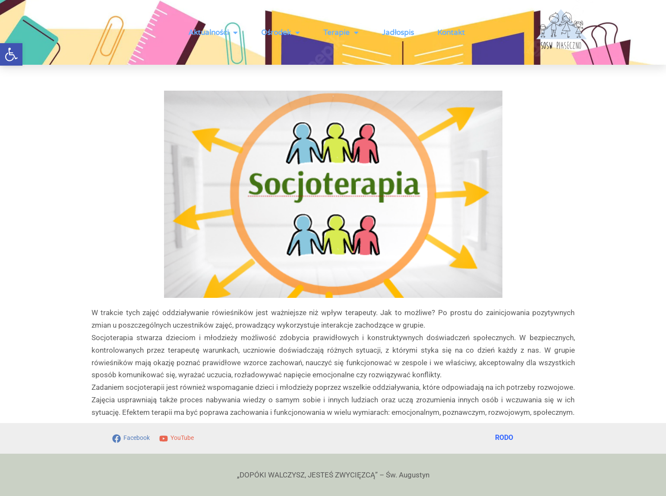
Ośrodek (280, 33)
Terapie (341, 33)
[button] (11, 54)
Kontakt (451, 32)
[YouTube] (180, 438)
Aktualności (213, 33)
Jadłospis (398, 32)
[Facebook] (129, 438)
